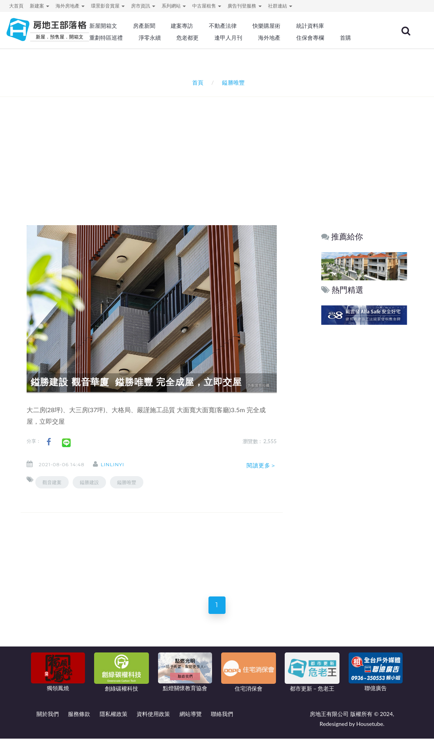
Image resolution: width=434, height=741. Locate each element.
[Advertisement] (219, 150)
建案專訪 (182, 25)
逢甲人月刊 (228, 37)
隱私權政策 (113, 716)
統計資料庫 (310, 25)
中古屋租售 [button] (206, 6)
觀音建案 (52, 482)
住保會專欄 (310, 37)
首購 (345, 37)
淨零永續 (150, 37)
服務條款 (79, 716)
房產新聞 (144, 25)
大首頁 (16, 6)
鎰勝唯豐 (126, 482)
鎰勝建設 (89, 482)
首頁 (196, 82)
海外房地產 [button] (70, 6)
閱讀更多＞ (262, 465)
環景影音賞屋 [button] (108, 6)
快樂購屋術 (266, 25)
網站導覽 (190, 716)
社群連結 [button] (280, 6)
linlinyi (117, 464)
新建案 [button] (39, 6)
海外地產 (269, 37)
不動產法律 (223, 25)
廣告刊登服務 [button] (244, 6)
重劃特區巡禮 (106, 37)
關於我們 (48, 716)
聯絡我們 (222, 716)
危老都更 (187, 37)
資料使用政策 (153, 716)
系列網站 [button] (174, 6)
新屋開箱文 (103, 25)
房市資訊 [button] (143, 6)
